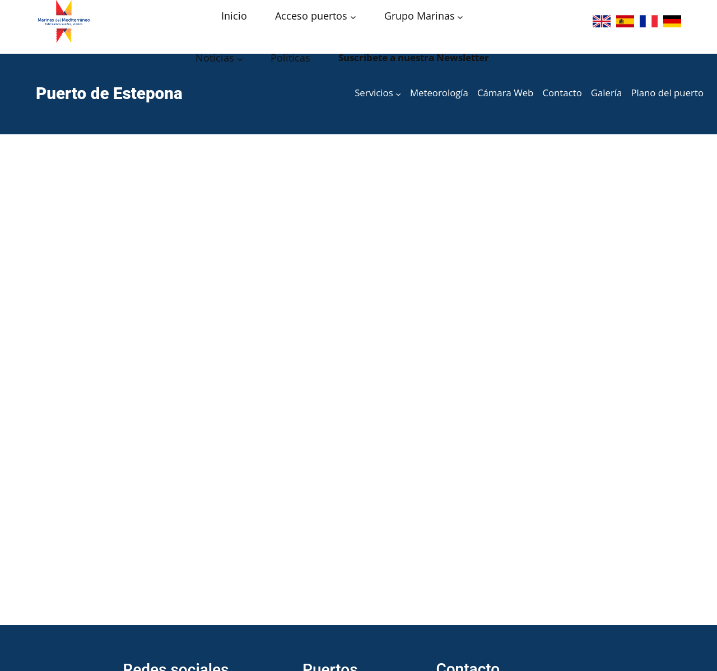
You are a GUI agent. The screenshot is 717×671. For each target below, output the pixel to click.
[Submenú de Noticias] (240, 59)
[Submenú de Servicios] (398, 94)
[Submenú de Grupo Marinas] (460, 17)
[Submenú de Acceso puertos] (353, 17)
